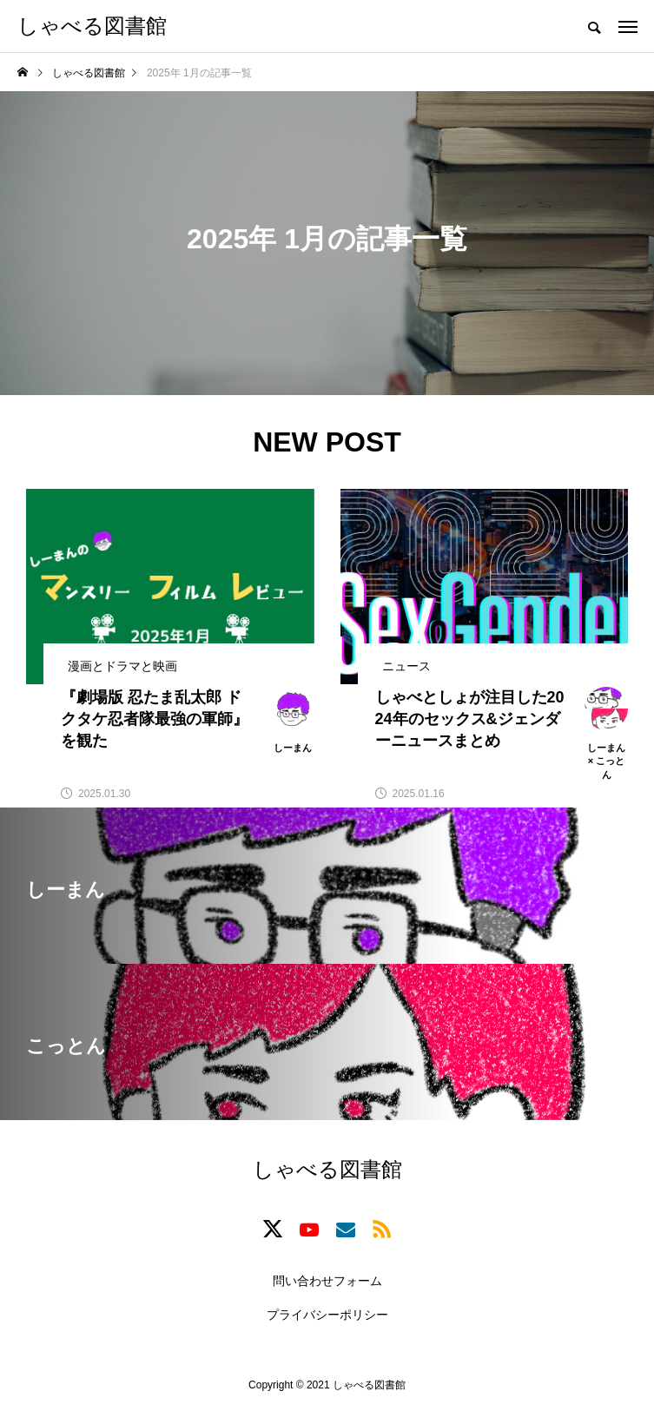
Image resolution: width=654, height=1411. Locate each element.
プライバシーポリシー (327, 1315)
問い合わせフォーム (327, 1281)
